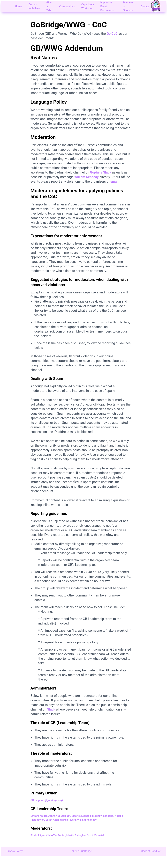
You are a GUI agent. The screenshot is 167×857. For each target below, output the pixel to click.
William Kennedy (86, 177)
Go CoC (111, 34)
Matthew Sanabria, (103, 815)
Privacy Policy (15, 851)
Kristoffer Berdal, (56, 835)
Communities (67, 6)
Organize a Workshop (87, 6)
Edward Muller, (39, 815)
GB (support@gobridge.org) (46, 800)
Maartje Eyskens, (81, 815)
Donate (145, 6)
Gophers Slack (100, 172)
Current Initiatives (34, 6)
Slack (51, 709)
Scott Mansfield (96, 835)
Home (18, 6)
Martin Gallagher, (76, 835)
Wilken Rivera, (68, 819)
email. (114, 181)
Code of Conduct (151, 851)
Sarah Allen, (53, 819)
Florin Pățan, (37, 835)
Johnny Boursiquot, (59, 815)
